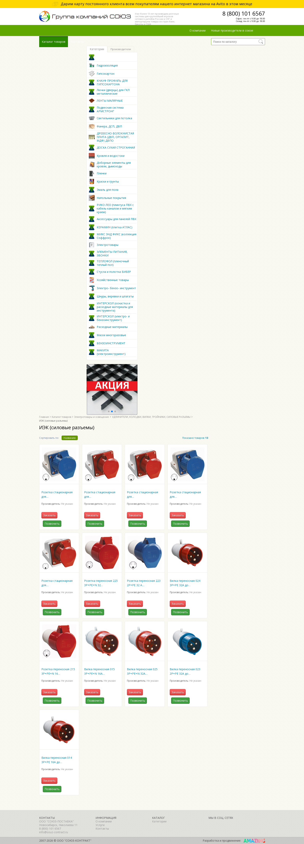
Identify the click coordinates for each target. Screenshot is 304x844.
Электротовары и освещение (91, 417)
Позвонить (52, 523)
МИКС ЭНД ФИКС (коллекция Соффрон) (116, 236)
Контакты (77, 42)
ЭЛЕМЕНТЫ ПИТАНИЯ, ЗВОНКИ (112, 253)
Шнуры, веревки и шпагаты (115, 296)
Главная (44, 417)
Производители (121, 49)
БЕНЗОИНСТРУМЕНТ (111, 343)
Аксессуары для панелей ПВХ (116, 219)
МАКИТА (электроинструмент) (111, 352)
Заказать (49, 515)
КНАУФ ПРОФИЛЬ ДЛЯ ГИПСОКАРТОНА (112, 82)
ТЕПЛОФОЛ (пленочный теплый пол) (113, 263)
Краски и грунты (108, 181)
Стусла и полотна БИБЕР (114, 272)
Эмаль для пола (107, 190)
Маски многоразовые (111, 335)
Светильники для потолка (114, 118)
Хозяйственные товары (113, 280)
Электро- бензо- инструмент (116, 288)
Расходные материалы (112, 327)
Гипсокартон (105, 73)
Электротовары (107, 245)
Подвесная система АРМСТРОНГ (110, 109)
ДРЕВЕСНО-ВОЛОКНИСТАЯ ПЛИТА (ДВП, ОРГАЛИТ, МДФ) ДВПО (115, 137)
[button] (109, 411)
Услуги (100, 825)
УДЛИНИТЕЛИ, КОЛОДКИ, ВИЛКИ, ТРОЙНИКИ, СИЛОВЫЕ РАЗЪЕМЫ (151, 417)
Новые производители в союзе (232, 30)
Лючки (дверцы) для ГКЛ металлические (113, 91)
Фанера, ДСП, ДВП (109, 126)
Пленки (102, 173)
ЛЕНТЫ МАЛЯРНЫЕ (110, 100)
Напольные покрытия (111, 198)
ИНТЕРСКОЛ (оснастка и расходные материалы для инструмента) (115, 307)
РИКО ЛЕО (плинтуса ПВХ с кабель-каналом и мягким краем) (115, 208)
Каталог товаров (53, 42)
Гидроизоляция (107, 65)
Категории (97, 49)
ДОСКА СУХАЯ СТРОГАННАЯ (116, 147)
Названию (70, 438)
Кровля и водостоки (111, 156)
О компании (197, 30)
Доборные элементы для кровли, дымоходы (114, 164)
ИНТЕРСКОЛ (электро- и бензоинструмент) (113, 318)
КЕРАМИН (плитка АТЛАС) (114, 227)
